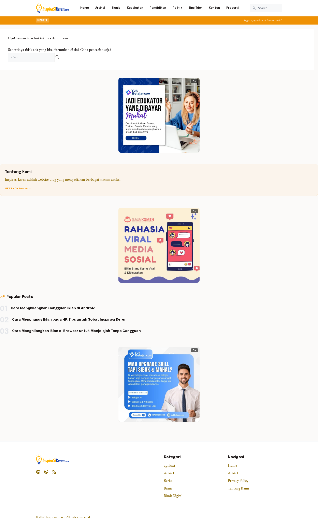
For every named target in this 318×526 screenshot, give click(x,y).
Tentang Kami (238, 489)
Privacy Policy (238, 481)
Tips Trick (195, 7)
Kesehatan (135, 7)
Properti (232, 7)
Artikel (100, 7)
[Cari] (57, 58)
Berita (168, 481)
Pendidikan (158, 7)
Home (84, 7)
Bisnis (116, 7)
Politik (177, 7)
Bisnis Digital (173, 496)
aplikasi (169, 466)
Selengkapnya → (18, 189)
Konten (214, 7)
